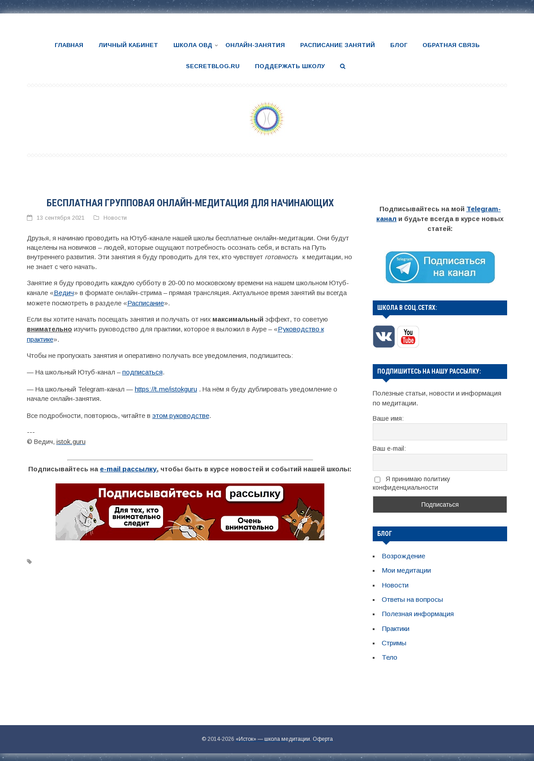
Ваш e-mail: (389, 447)
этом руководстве (180, 411)
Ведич (63, 291)
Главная (69, 45)
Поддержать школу (290, 65)
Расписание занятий (337, 45)
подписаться (142, 369)
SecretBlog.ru (213, 65)
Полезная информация (417, 609)
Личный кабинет (128, 45)
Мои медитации (406, 567)
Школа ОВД (192, 45)
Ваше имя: (388, 416)
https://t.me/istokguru (165, 385)
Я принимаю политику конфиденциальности (411, 482)
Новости (115, 217)
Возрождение (403, 553)
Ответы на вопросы (412, 596)
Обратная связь (451, 45)
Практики (395, 624)
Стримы (394, 638)
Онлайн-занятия (255, 45)
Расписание (145, 300)
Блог (398, 45)
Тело (389, 652)
